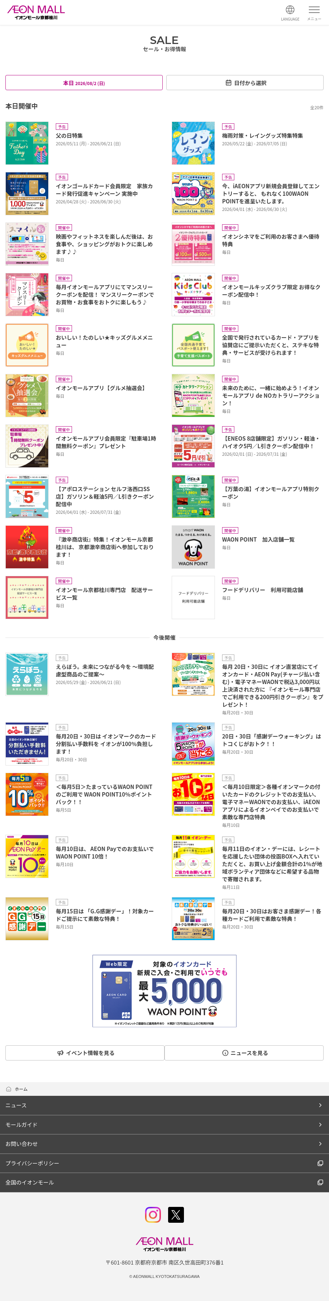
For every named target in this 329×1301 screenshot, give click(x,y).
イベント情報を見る (84, 1053)
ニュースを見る (247, 1053)
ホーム (16, 1089)
